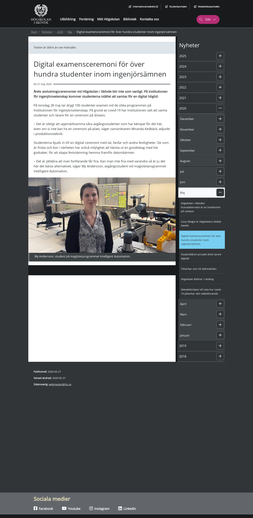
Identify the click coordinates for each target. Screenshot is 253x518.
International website (143, 6)
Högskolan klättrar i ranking (197, 279)
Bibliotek (129, 19)
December (187, 119)
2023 (182, 77)
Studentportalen (176, 6)
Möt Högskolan (108, 19)
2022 (182, 87)
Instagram (99, 508)
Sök (207, 19)
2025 (182, 56)
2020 (60, 32)
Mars (183, 314)
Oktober (185, 140)
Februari (185, 325)
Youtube (71, 508)
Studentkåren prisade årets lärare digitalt (201, 256)
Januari (184, 335)
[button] (220, 56)
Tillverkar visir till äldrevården (199, 268)
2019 (182, 346)
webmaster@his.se (60, 384)
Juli (182, 172)
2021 (182, 98)
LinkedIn (127, 508)
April (183, 304)
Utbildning (68, 19)
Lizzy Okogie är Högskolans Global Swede (201, 223)
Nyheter (47, 32)
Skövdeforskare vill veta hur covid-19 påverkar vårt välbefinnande (201, 291)
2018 (182, 356)
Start (34, 32)
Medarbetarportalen (207, 6)
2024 (182, 66)
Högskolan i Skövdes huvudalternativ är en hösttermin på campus (201, 207)
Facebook (43, 508)
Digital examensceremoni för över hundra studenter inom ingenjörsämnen (201, 240)
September (187, 150)
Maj (69, 32)
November (187, 129)
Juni (182, 182)
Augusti (185, 161)
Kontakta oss (149, 19)
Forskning (86, 19)
